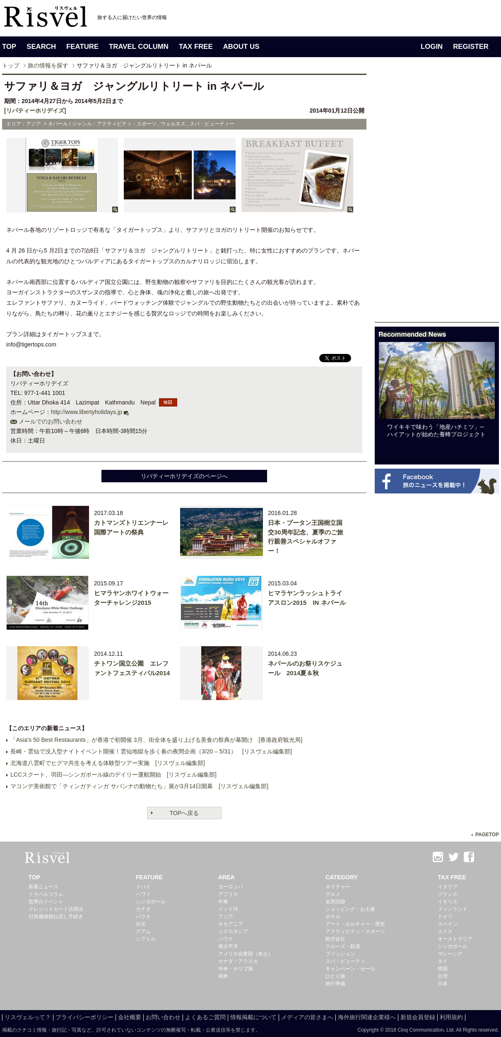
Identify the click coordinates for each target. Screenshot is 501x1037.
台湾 (443, 976)
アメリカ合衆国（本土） (245, 954)
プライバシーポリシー (84, 1017)
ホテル (332, 916)
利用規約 (451, 1017)
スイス (445, 931)
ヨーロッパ (230, 887)
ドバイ (143, 887)
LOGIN (432, 47)
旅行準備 (335, 983)
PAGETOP (487, 834)
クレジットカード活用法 (56, 909)
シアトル (146, 939)
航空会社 (335, 939)
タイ (443, 961)
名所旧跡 (335, 902)
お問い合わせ (163, 1017)
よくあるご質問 (205, 1017)
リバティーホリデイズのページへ (184, 476)
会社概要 (129, 1017)
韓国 (443, 969)
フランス (448, 894)
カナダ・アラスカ (238, 961)
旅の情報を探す (48, 65)
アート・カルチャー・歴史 (355, 924)
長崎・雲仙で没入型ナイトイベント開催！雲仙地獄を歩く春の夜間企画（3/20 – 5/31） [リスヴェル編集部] (151, 751)
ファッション (340, 954)
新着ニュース (43, 887)
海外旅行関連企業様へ (367, 1017)
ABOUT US (241, 47)
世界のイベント (46, 902)
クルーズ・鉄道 (342, 946)
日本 (443, 983)
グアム (143, 931)
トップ (10, 65)
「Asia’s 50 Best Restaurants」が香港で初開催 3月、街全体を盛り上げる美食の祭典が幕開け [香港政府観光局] (156, 739)
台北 (141, 924)
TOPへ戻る (184, 813)
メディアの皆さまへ (307, 1017)
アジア (225, 916)
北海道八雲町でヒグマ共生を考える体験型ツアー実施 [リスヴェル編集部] (107, 763)
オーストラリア (455, 939)
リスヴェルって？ (28, 1017)
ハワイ (143, 894)
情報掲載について (253, 1017)
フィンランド (452, 909)
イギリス (448, 902)
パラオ (143, 916)
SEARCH (41, 47)
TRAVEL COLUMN (139, 47)
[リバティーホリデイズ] (35, 110)
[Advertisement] (437, 550)
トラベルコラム (46, 894)
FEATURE (82, 47)
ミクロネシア (233, 931)
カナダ (143, 909)
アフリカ (228, 894)
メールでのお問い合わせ (50, 421)
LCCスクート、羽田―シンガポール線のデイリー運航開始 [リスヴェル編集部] (113, 774)
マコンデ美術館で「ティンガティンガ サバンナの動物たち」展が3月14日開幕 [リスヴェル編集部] (139, 786)
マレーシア (450, 954)
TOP (9, 47)
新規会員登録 (417, 1017)
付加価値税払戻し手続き (56, 916)
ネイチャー (337, 887)
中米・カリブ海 (235, 969)
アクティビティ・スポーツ (355, 931)
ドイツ (445, 916)
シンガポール (151, 902)
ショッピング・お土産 (350, 909)
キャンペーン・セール (350, 969)
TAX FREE (196, 47)
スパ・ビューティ (345, 961)
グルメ (332, 894)
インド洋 (228, 909)
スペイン (448, 924)
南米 (223, 976)
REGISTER (471, 47)
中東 (223, 902)
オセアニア (230, 924)
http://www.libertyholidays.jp (86, 412)
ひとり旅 (335, 976)
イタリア (448, 887)
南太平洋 (228, 946)
